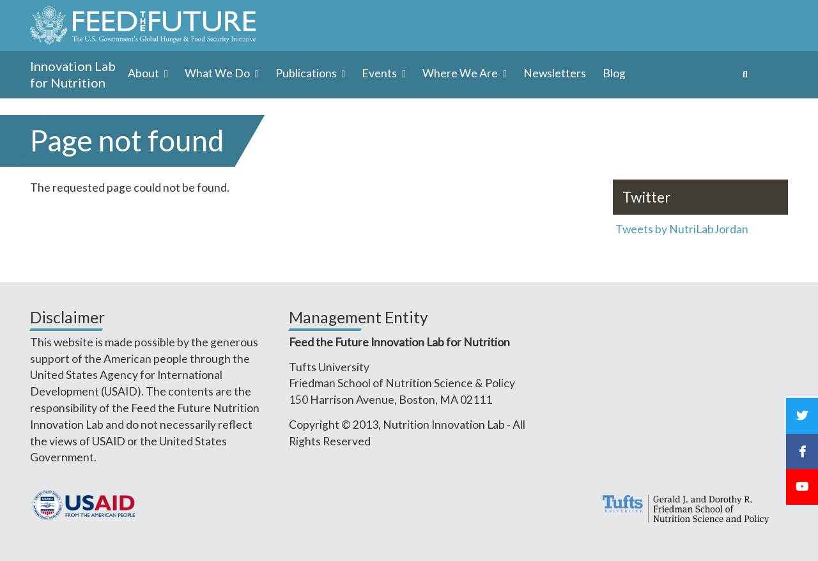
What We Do (218, 73)
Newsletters (554, 73)
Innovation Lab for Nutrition (73, 74)
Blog (614, 73)
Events (380, 73)
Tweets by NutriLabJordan (682, 229)
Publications (307, 73)
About (144, 73)
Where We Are (461, 73)
